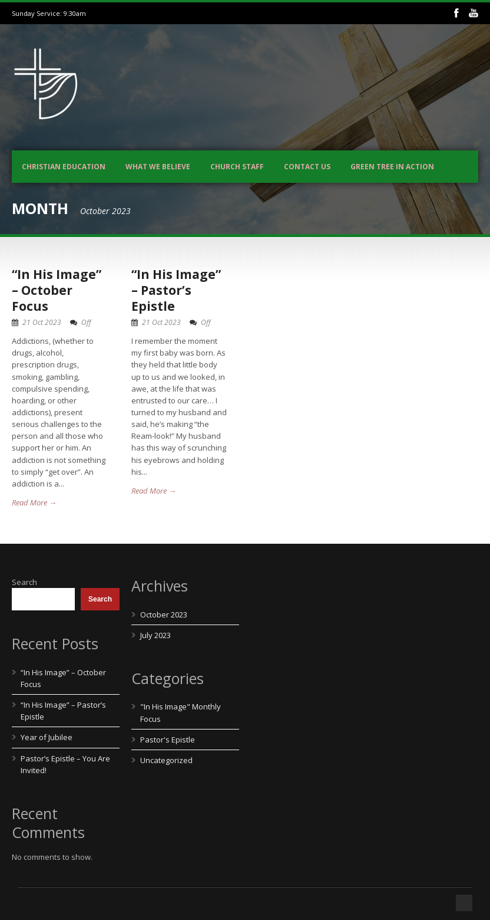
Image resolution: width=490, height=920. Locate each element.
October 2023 (163, 614)
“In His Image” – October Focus (56, 290)
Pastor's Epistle (167, 739)
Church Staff (237, 167)
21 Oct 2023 (41, 322)
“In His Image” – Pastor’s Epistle (176, 290)
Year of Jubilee (46, 737)
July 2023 (155, 635)
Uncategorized (166, 760)
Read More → (34, 502)
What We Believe (157, 167)
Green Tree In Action (392, 167)
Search (24, 582)
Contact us (307, 167)
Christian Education (63, 167)
